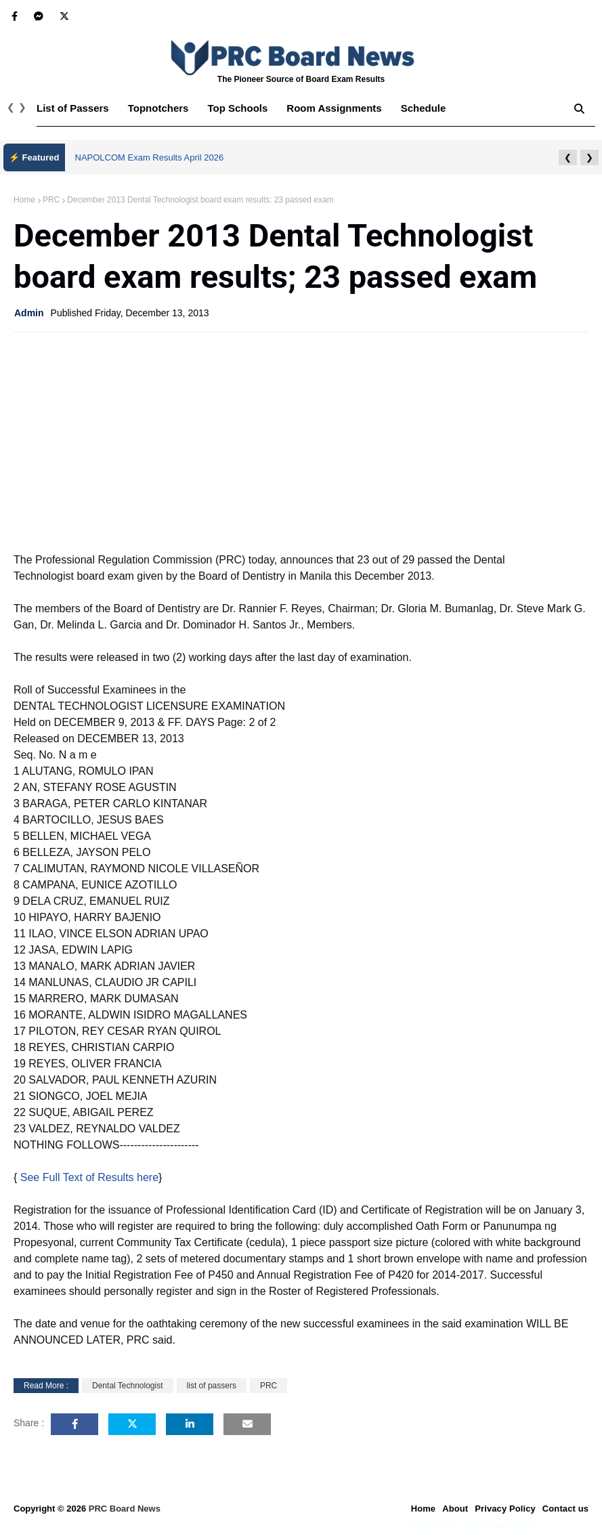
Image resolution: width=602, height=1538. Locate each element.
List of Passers (73, 108)
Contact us (565, 1508)
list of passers (211, 1385)
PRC (51, 200)
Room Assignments (333, 108)
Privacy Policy (505, 1508)
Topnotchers (158, 108)
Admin (29, 312)
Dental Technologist (127, 1385)
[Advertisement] (301, 441)
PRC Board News (124, 1508)
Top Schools (237, 108)
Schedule (423, 108)
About (455, 1508)
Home (24, 200)
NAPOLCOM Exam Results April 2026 (149, 157)
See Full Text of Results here (89, 1177)
